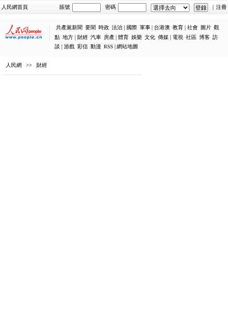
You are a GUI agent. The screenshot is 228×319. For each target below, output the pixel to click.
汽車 (95, 37)
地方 (68, 37)
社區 (191, 37)
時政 (103, 27)
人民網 (14, 65)
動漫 (95, 46)
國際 (131, 27)
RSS (108, 46)
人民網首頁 (14, 7)
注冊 (221, 7)
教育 (178, 27)
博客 (204, 37)
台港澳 (162, 27)
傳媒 (163, 37)
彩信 (82, 46)
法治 (117, 27)
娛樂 (136, 37)
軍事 (145, 27)
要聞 (90, 27)
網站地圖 (127, 46)
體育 (123, 37)
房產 (109, 37)
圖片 (205, 27)
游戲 (69, 46)
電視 (178, 37)
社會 (192, 27)
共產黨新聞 (69, 27)
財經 (82, 37)
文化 (150, 37)
